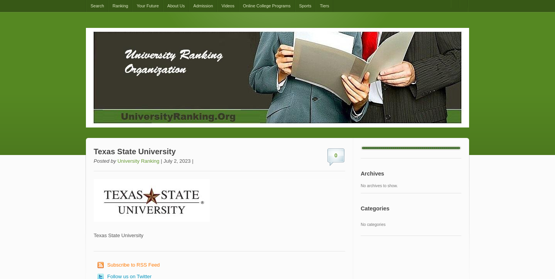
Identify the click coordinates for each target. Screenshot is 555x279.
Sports (305, 5)
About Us (176, 5)
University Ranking (138, 161)
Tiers (324, 5)
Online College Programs (267, 5)
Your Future (148, 5)
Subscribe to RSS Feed (133, 265)
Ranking (120, 5)
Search (97, 5)
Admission (203, 5)
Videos (227, 5)
